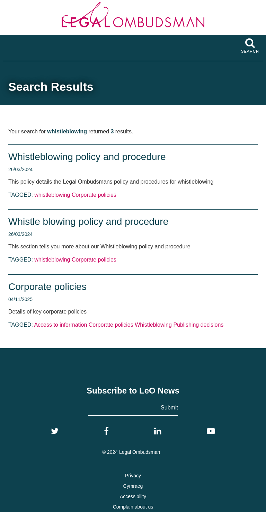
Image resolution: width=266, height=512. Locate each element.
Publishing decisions (198, 325)
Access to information (60, 325)
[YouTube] (211, 431)
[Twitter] (54, 431)
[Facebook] (106, 431)
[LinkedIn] (157, 431)
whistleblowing (52, 195)
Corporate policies (94, 195)
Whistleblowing (153, 325)
